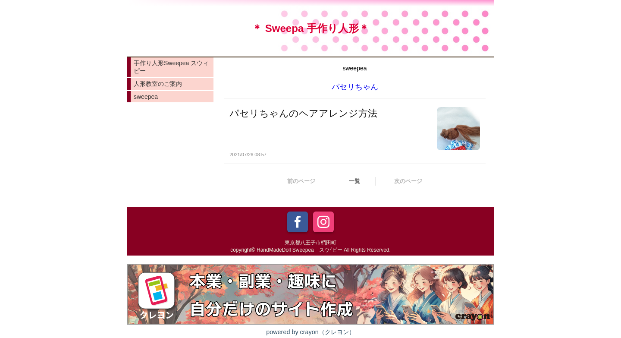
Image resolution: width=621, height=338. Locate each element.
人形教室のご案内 (158, 83)
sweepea (146, 96)
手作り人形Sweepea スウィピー (171, 67)
